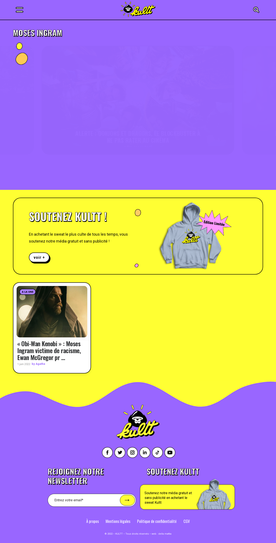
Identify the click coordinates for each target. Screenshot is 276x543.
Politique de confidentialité (157, 521)
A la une (27, 292)
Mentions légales (118, 521)
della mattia (164, 533)
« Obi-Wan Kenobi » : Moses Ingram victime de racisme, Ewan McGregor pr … (49, 350)
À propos (92, 521)
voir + (39, 257)
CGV (186, 521)
